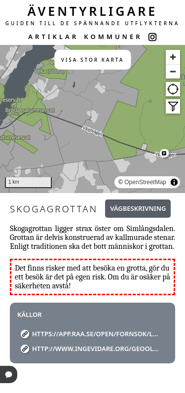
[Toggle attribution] (174, 182)
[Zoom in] (173, 57)
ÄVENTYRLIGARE (93, 10)
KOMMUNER (113, 36)
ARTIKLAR (53, 36)
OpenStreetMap (145, 182)
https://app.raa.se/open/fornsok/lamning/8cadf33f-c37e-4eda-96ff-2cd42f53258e (96, 333)
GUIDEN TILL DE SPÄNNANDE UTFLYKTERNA (92, 23)
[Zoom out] (173, 71)
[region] (92, 119)
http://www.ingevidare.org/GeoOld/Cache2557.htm (96, 348)
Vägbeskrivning (138, 208)
